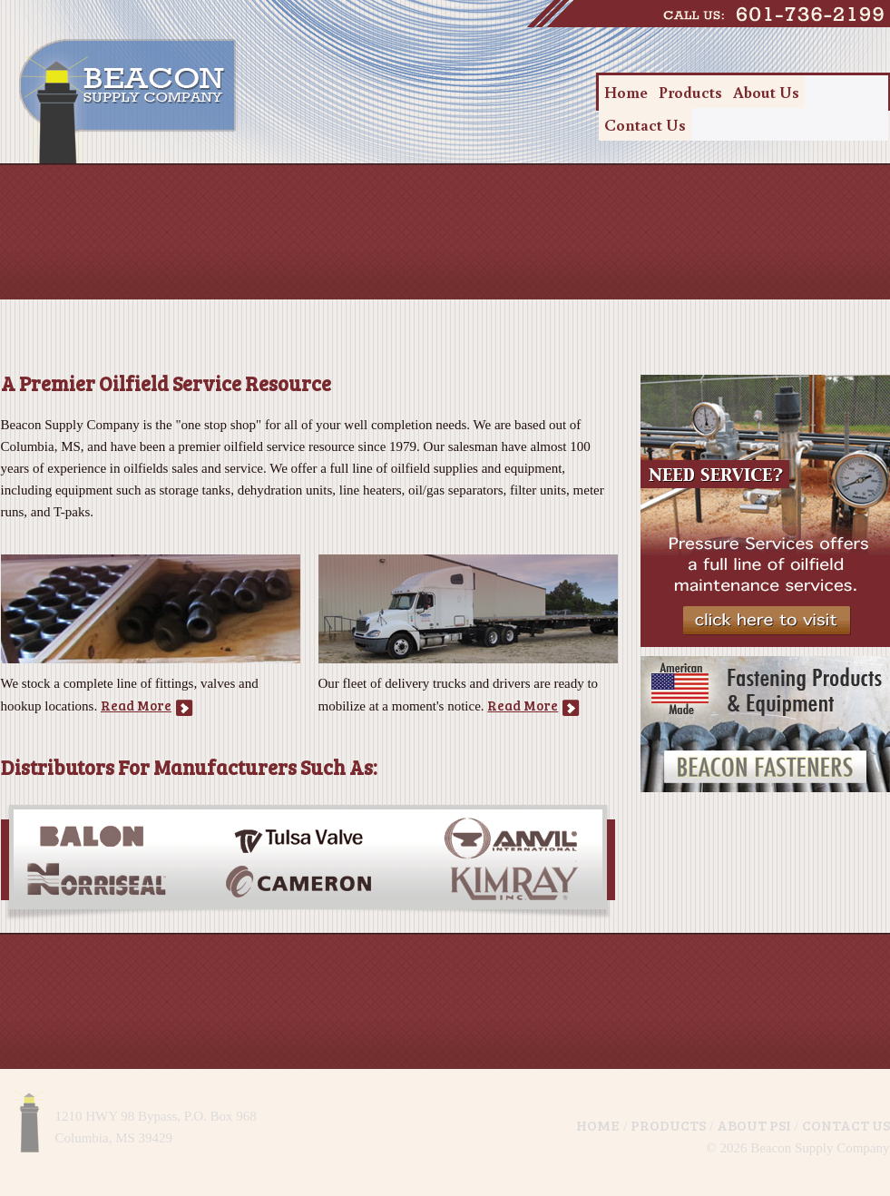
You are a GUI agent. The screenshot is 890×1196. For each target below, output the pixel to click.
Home (626, 92)
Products (690, 92)
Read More (136, 705)
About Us (766, 92)
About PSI (754, 1124)
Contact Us (645, 124)
